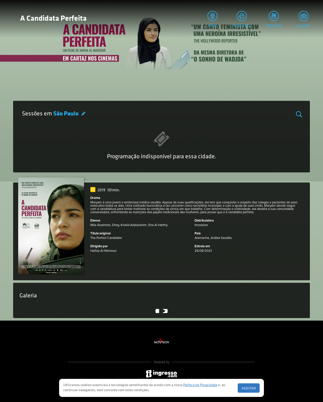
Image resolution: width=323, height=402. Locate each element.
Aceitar (248, 388)
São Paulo (66, 114)
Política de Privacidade (200, 385)
